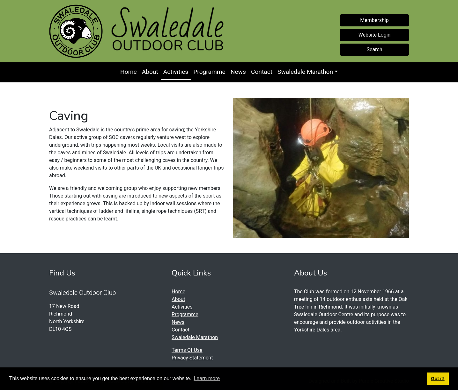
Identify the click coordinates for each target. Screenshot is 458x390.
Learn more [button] (207, 378)
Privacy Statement (192, 358)
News (238, 71)
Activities (175, 71)
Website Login (374, 35)
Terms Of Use (187, 350)
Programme (209, 71)
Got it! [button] (437, 378)
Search (374, 49)
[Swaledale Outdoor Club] (76, 31)
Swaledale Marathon (305, 71)
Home (128, 71)
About (150, 71)
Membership (374, 20)
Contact (261, 71)
